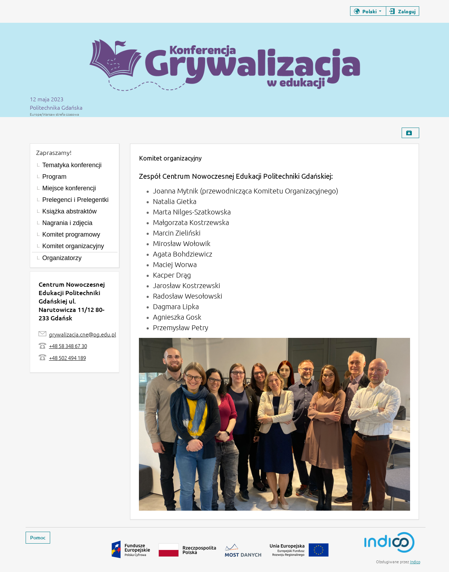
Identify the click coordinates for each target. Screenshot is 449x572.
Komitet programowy (71, 234)
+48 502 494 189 (67, 357)
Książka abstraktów (69, 211)
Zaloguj (407, 11)
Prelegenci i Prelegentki (75, 199)
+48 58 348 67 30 (68, 345)
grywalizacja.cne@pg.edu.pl (82, 334)
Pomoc (38, 537)
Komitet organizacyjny (73, 246)
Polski (369, 11)
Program (54, 176)
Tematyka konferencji (72, 165)
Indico (415, 561)
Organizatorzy (62, 257)
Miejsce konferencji (69, 188)
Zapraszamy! (54, 152)
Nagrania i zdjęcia (67, 222)
